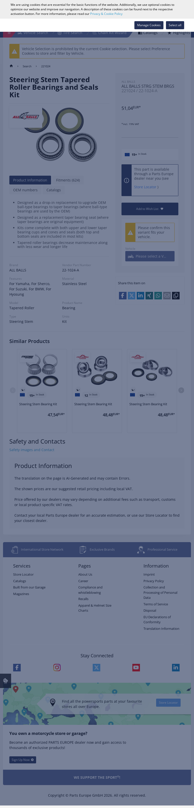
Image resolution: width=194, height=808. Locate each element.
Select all (175, 25)
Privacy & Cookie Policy (106, 14)
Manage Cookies (149, 25)
